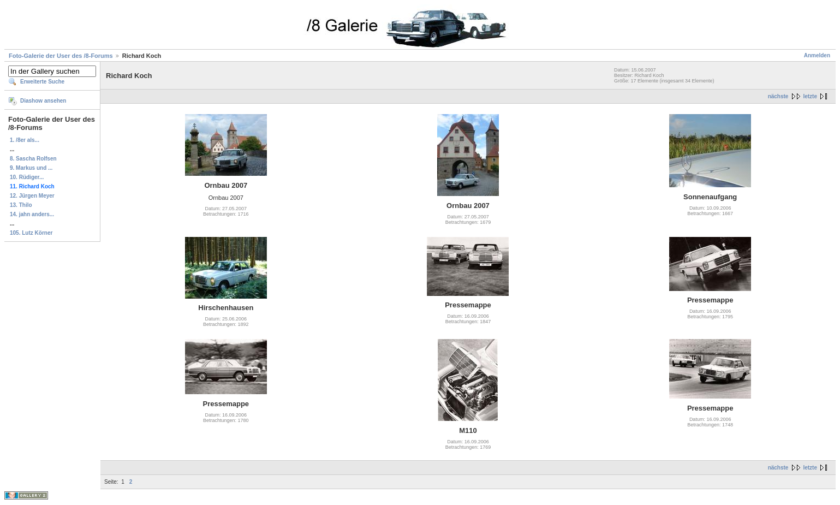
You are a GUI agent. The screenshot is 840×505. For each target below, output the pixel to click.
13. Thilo (21, 205)
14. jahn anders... (32, 214)
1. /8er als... (24, 140)
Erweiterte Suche (42, 82)
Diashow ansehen (43, 101)
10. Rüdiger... (27, 177)
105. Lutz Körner (31, 233)
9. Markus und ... (31, 168)
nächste (778, 96)
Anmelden (817, 55)
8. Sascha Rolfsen (33, 159)
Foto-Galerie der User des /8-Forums (61, 55)
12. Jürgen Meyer (32, 196)
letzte (810, 96)
